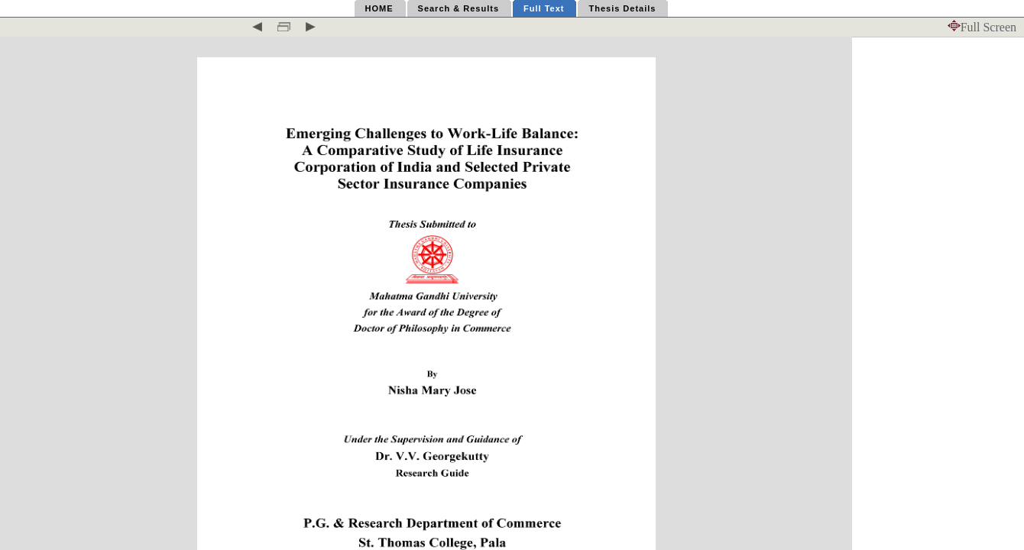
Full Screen (982, 27)
